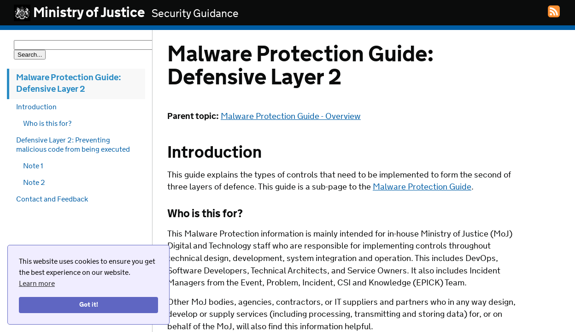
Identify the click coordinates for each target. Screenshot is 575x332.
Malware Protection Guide (422, 187)
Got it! (88, 304)
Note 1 (33, 166)
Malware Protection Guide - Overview (291, 117)
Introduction (36, 107)
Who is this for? (47, 124)
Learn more (37, 284)
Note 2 (34, 183)
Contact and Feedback (52, 199)
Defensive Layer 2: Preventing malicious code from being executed (73, 145)
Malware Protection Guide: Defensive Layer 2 (68, 83)
